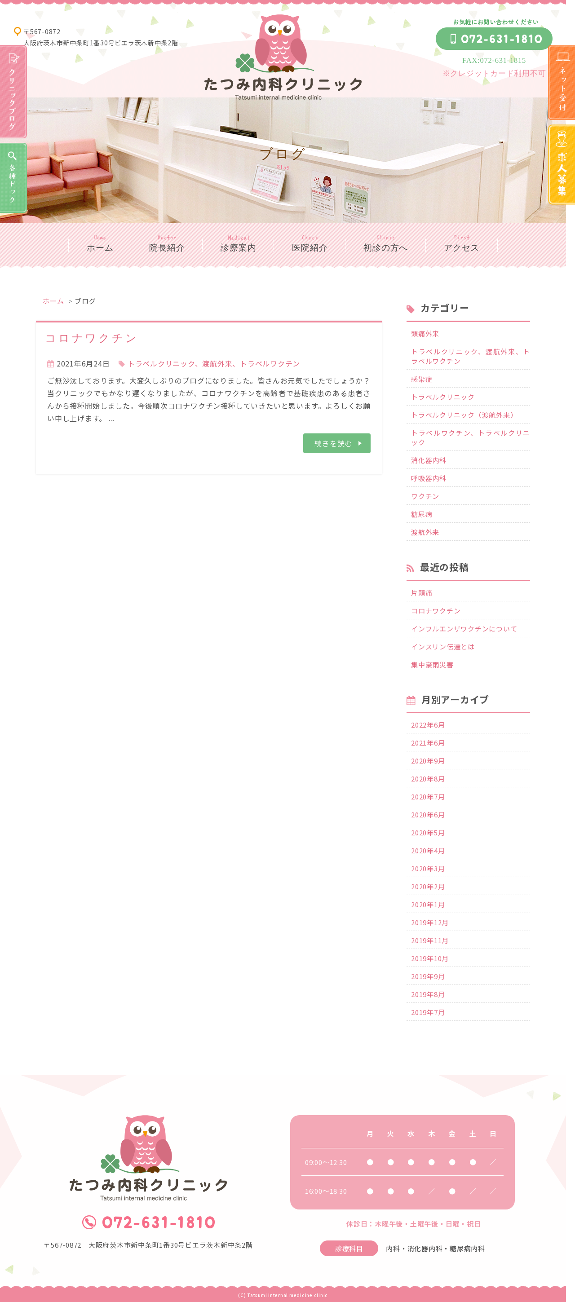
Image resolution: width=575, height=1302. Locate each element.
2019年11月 (430, 940)
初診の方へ (385, 247)
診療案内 (238, 247)
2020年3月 (428, 868)
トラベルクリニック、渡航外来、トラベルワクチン (214, 363)
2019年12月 (430, 922)
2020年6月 (428, 814)
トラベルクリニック (443, 397)
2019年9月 (428, 976)
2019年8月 (428, 994)
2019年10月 (430, 958)
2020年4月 (428, 850)
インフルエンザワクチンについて (464, 628)
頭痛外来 (425, 333)
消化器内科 (429, 460)
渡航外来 (425, 532)
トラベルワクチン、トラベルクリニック (470, 437)
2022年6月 (428, 724)
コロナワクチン (92, 338)
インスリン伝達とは (443, 646)
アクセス (461, 247)
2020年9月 (428, 760)
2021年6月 (428, 742)
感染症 (421, 379)
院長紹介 (167, 247)
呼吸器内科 (429, 478)
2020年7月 (428, 796)
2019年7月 (428, 1012)
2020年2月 (428, 886)
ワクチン (425, 496)
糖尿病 (421, 514)
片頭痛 (421, 592)
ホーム (100, 247)
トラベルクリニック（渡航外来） (464, 414)
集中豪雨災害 (432, 664)
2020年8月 (428, 778)
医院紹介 (309, 247)
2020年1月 (428, 904)
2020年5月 (428, 832)
